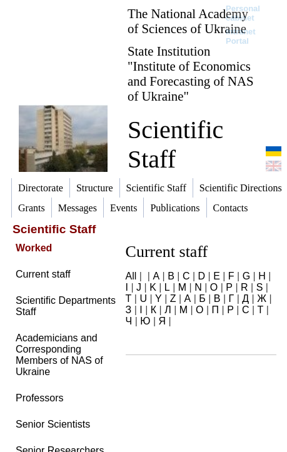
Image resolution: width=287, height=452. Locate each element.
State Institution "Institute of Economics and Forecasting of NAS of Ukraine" (191, 73)
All (131, 276)
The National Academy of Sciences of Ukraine (188, 21)
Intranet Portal (241, 36)
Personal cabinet (243, 13)
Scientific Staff (175, 144)
